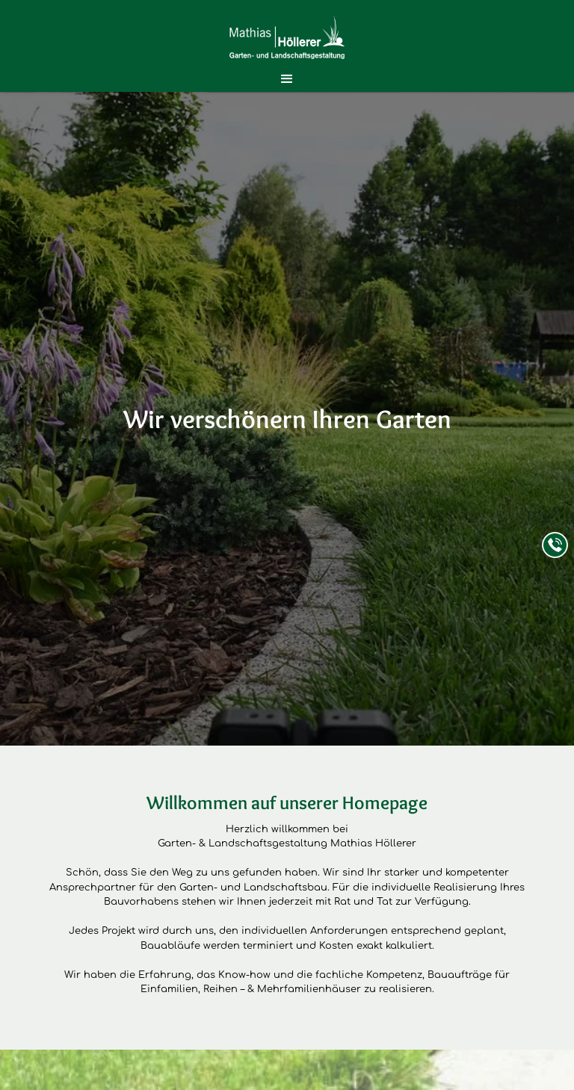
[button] (287, 79)
